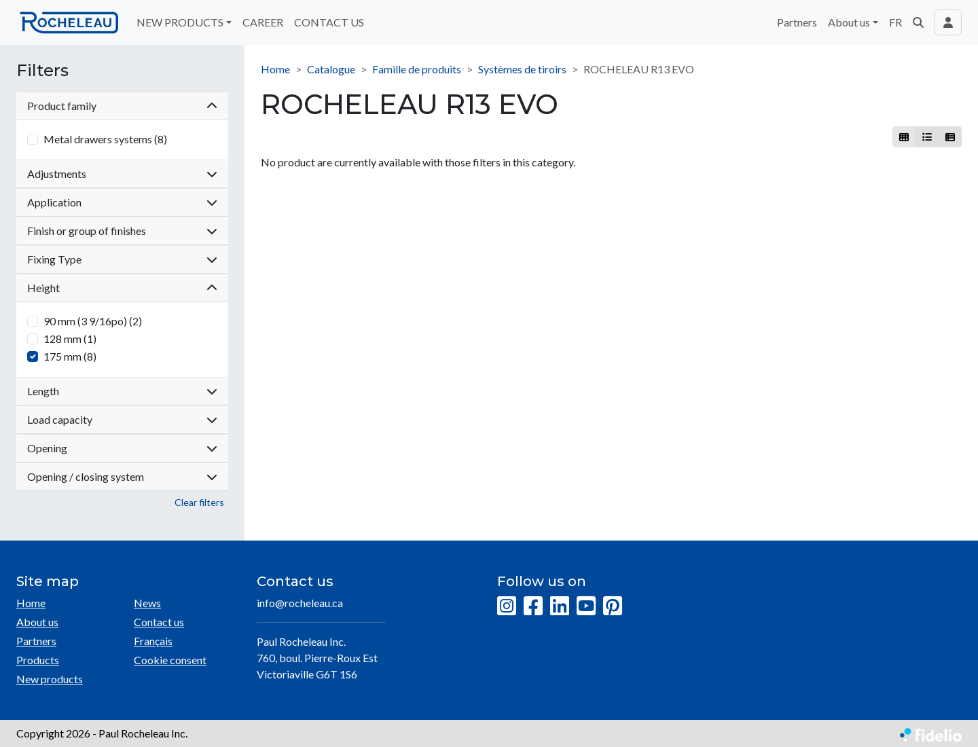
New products (49, 678)
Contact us (159, 621)
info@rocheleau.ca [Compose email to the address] (300, 602)
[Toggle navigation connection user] (948, 22)
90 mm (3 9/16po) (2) (92, 320)
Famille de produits (416, 68)
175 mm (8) (69, 356)
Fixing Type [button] (122, 259)
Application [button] (122, 202)
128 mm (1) (69, 338)
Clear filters (199, 502)
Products (37, 659)
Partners (797, 22)
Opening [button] (122, 447)
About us (37, 621)
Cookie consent (170, 659)
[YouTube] (586, 606)
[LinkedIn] (559, 606)
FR (895, 22)
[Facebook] (533, 606)
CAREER (262, 22)
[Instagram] (506, 606)
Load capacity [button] (122, 419)
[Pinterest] (612, 606)
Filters (42, 70)
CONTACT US (329, 22)
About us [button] (849, 22)
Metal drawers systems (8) (105, 138)
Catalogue (331, 68)
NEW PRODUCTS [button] (180, 22)
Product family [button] (122, 105)
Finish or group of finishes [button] (122, 230)
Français (153, 640)
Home (275, 68)
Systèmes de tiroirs (522, 68)
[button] (918, 22)
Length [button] (122, 390)
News (147, 602)
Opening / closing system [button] (122, 476)
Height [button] (122, 287)
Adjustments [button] (122, 173)
